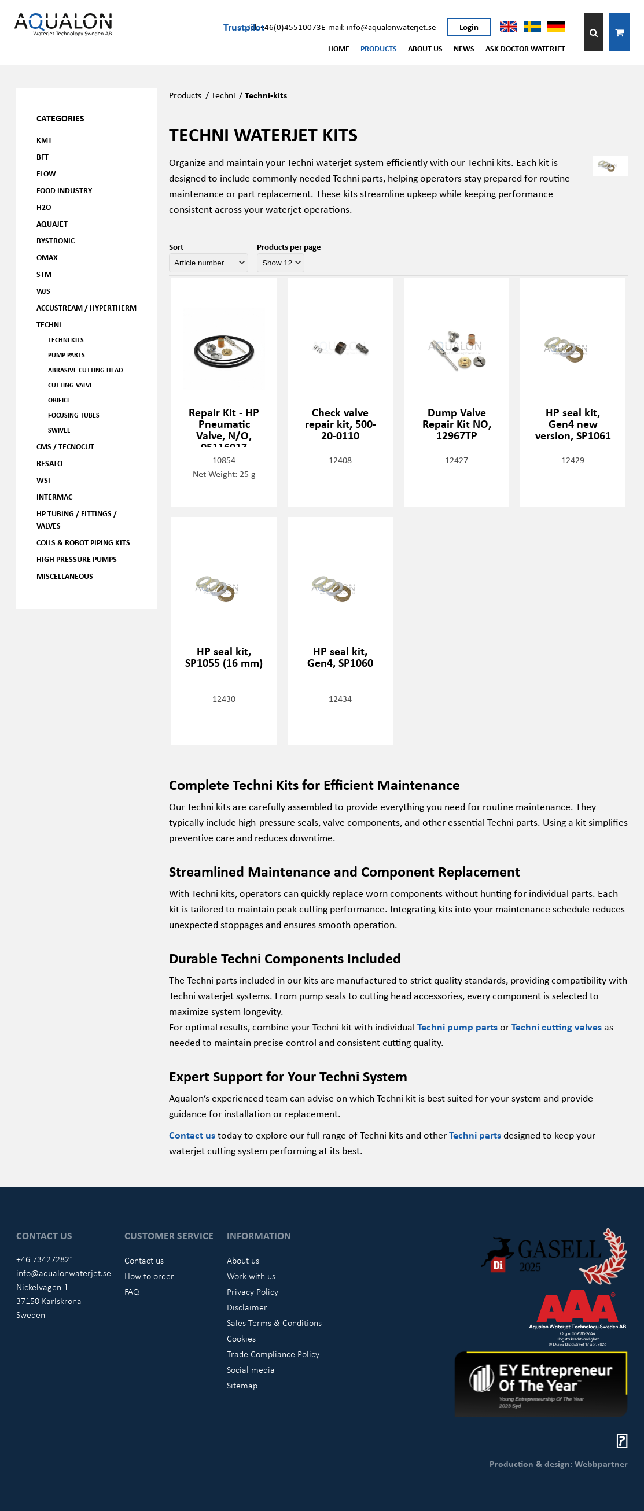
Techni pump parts (457, 1026)
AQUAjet (52, 223)
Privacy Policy (252, 1291)
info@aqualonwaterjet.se (63, 1272)
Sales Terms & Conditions (274, 1322)
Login (469, 26)
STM (43, 273)
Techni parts (475, 1134)
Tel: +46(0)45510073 (284, 26)
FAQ (131, 1291)
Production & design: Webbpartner (559, 1463)
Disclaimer (247, 1307)
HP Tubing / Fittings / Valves (76, 519)
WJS (43, 290)
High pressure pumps (76, 558)
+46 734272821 (45, 1259)
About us (425, 48)
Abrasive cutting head (85, 369)
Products (378, 48)
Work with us (251, 1275)
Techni (48, 324)
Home (338, 48)
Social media (251, 1369)
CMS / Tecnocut (65, 446)
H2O (43, 206)
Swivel (59, 430)
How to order (149, 1275)
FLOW (46, 173)
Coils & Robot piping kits (83, 542)
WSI (43, 479)
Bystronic (55, 240)
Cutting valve (70, 384)
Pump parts (66, 354)
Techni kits (66, 339)
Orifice (59, 400)
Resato (49, 462)
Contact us (192, 1134)
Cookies (241, 1338)
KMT (44, 139)
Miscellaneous (64, 575)
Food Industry (64, 189)
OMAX (47, 257)
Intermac (54, 496)
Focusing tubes (74, 415)
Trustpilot (243, 27)
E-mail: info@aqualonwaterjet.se (378, 26)
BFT (42, 156)
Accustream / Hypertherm (86, 307)
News (464, 48)
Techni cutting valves (556, 1026)
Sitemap (242, 1385)
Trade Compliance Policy (273, 1353)
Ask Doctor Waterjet (525, 48)
